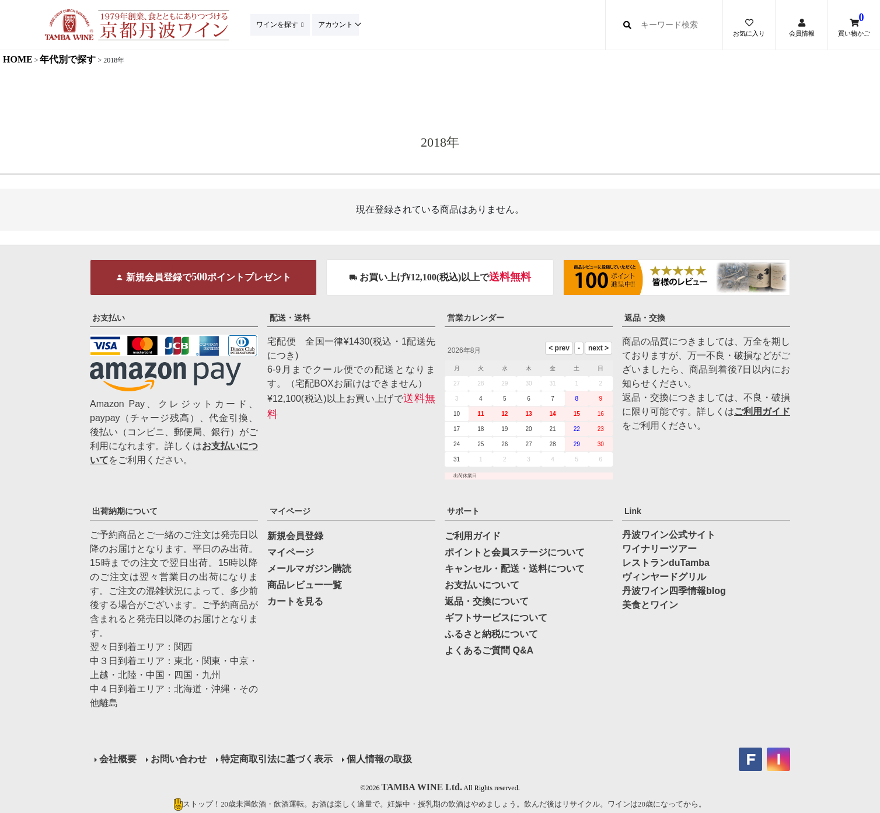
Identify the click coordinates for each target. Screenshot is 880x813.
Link (632, 511)
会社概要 (118, 759)
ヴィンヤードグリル (664, 577)
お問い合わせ (179, 759)
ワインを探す (278, 24)
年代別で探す (68, 59)
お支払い (108, 317)
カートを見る (295, 601)
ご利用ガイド (762, 411)
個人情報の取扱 (379, 759)
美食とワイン (650, 605)
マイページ (290, 511)
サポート (463, 511)
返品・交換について (487, 601)
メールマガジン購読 (309, 569)
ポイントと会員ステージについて (515, 552)
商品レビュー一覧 (304, 585)
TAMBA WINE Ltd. (421, 787)
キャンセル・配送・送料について (515, 569)
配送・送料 (290, 317)
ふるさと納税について (491, 634)
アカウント (338, 24)
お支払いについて (482, 585)
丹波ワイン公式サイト (668, 535)
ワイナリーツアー (659, 549)
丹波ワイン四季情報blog (674, 591)
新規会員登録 (295, 536)
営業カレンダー (475, 317)
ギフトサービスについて (496, 618)
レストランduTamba (666, 563)
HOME (18, 59)
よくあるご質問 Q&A (489, 650)
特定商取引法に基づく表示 (277, 759)
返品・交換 (644, 317)
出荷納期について (125, 511)
